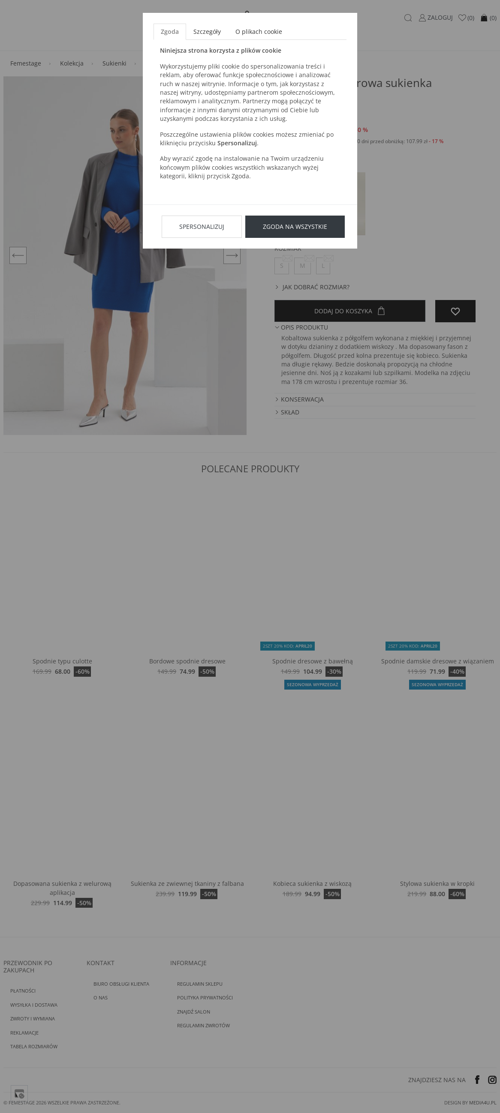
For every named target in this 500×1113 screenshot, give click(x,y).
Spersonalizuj (201, 226)
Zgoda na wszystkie (295, 226)
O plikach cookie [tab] (258, 31)
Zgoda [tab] (170, 31)
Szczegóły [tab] (207, 31)
